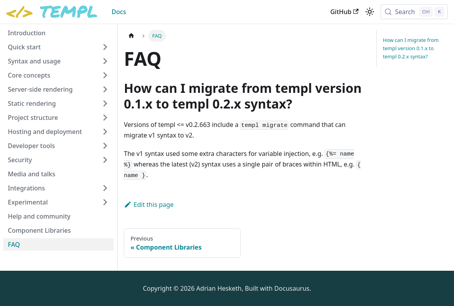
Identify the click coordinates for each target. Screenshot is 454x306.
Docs (118, 11)
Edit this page (149, 204)
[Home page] (131, 36)
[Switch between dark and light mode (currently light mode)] (369, 11)
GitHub (344, 11)
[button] (58, 47)
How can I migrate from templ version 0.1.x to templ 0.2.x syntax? (411, 48)
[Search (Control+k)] (414, 11)
